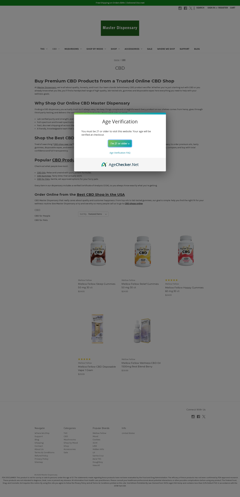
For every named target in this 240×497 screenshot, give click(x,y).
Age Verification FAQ (120, 152)
